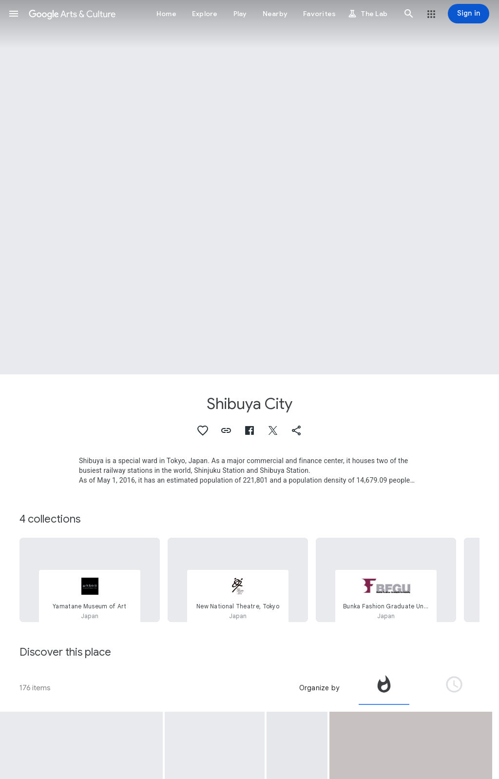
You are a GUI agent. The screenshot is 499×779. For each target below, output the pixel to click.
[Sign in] (468, 13)
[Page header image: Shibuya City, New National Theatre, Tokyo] (249, 187)
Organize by (319, 687)
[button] (13, 13)
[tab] (384, 688)
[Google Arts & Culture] (72, 13)
